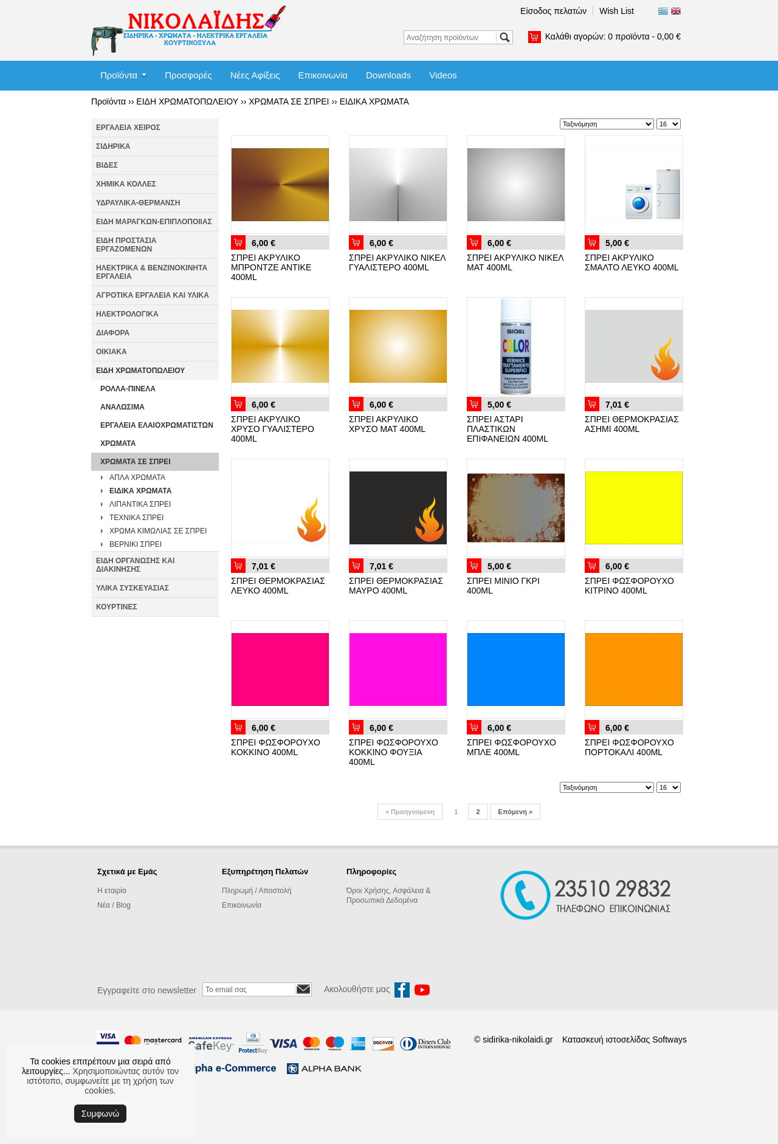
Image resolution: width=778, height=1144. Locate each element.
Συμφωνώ (100, 1113)
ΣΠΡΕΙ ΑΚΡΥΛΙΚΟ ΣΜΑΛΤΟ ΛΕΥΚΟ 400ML (632, 262)
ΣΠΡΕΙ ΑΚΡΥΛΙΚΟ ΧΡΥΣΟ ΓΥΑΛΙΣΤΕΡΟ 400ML (272, 429)
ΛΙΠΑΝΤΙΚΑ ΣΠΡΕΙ (140, 504)
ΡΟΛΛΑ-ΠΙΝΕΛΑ (128, 389)
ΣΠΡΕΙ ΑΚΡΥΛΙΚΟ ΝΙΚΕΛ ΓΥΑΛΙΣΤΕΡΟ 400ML (397, 262)
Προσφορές (188, 75)
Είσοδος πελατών (553, 11)
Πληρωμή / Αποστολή (256, 890)
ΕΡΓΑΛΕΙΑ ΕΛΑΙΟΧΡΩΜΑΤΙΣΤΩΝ (156, 425)
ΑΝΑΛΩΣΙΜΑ (122, 407)
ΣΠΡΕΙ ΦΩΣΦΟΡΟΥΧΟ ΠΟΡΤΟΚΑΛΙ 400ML (629, 747)
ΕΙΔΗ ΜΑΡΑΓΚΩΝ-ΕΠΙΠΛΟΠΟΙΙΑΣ (154, 221)
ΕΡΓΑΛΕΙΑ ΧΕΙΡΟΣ (128, 127)
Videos (443, 75)
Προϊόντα (118, 75)
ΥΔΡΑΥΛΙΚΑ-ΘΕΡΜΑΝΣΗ (138, 203)
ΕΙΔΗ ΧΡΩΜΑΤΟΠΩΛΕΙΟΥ (187, 101)
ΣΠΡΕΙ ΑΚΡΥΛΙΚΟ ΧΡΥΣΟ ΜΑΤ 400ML (387, 424)
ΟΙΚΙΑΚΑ (111, 352)
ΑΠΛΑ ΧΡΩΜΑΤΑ (137, 477)
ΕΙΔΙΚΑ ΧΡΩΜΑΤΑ (374, 101)
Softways (669, 1039)
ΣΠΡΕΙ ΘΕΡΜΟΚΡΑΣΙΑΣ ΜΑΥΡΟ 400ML (396, 585)
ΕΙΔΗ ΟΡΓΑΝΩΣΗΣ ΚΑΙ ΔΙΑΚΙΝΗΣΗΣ (135, 565)
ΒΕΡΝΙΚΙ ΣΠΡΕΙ (135, 544)
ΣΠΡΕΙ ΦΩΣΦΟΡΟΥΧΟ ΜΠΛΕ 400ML (511, 747)
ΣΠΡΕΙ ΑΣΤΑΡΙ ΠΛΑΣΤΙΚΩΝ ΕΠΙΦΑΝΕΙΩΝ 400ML (507, 429)
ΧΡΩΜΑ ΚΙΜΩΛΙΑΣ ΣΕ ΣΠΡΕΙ (158, 531)
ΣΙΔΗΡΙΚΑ (113, 146)
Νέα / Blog (114, 905)
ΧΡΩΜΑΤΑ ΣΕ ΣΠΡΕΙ (289, 101)
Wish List (616, 11)
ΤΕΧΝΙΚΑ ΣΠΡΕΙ (136, 517)
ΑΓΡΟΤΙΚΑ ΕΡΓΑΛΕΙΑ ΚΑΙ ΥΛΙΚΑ (152, 295)
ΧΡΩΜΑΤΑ (118, 443)
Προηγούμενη (410, 811)
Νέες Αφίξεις (255, 75)
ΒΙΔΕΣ (107, 165)
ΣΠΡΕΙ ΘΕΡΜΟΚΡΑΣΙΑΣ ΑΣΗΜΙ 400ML (632, 424)
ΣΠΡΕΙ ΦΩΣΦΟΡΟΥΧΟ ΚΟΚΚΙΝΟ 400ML (275, 747)
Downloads (388, 75)
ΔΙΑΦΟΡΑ (112, 333)
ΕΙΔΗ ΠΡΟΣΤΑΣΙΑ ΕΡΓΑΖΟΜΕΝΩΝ (126, 244)
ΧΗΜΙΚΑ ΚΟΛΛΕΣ (126, 184)
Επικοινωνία (323, 75)
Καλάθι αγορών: (613, 36)
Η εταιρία (111, 890)
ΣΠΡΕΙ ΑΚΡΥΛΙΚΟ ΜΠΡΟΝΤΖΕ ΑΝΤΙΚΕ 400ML (271, 267)
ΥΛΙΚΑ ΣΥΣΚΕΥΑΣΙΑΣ (132, 588)
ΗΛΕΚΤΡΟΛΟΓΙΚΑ (127, 314)
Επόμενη (515, 811)
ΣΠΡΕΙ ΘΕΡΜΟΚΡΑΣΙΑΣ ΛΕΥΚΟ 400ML (278, 585)
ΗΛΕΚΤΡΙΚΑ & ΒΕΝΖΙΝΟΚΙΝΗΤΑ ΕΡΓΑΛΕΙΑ (151, 272)
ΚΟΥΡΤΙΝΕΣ (116, 607)
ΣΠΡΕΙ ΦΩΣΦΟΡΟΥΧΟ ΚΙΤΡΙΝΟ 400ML (629, 585)
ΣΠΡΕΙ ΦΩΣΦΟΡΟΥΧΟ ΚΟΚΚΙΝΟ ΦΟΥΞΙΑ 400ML (393, 752)
